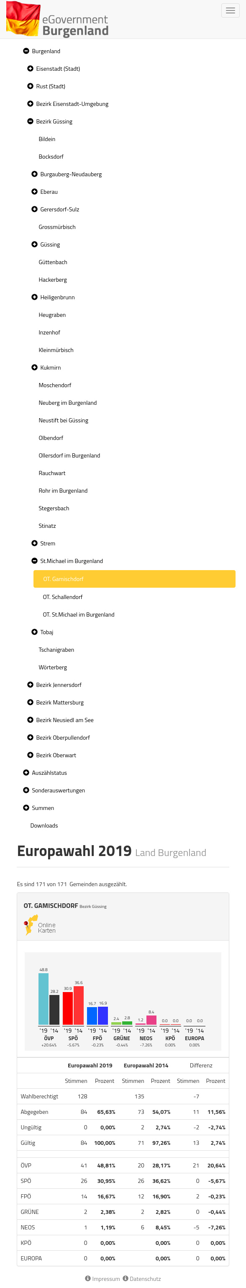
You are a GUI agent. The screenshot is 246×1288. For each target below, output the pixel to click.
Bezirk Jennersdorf (59, 684)
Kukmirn (50, 367)
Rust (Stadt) (50, 86)
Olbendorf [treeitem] (50, 437)
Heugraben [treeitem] (52, 314)
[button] (25, 51)
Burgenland (46, 50)
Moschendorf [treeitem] (54, 384)
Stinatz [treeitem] (47, 525)
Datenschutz (142, 1278)
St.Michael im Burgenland (71, 560)
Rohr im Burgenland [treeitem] (62, 490)
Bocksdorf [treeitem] (51, 156)
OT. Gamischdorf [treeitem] (63, 578)
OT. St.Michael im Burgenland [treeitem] (78, 614)
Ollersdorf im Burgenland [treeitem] (69, 455)
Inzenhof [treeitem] (49, 332)
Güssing (50, 244)
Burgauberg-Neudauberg (71, 174)
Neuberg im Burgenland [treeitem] (67, 402)
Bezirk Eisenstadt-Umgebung (72, 103)
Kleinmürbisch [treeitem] (55, 349)
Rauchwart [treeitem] (51, 472)
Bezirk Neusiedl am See (65, 719)
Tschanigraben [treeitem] (56, 649)
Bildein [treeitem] (46, 138)
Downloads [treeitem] (44, 825)
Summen (43, 807)
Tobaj (46, 631)
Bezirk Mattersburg (60, 702)
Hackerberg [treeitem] (52, 279)
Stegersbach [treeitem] (53, 508)
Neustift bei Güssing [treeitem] (63, 420)
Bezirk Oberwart (56, 755)
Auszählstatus (49, 772)
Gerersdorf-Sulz (59, 209)
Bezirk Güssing (54, 121)
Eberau (48, 191)
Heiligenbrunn (57, 297)
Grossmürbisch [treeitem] (56, 226)
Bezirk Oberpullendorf (63, 737)
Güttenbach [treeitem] (52, 261)
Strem (47, 543)
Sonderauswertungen (58, 790)
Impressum (102, 1278)
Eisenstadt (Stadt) (58, 68)
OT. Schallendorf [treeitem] (62, 596)
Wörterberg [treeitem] (52, 667)
